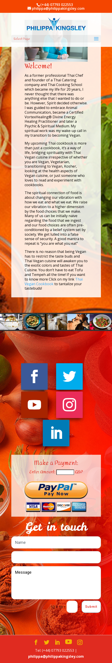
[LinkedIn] (57, 643)
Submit (91, 607)
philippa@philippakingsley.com (56, 656)
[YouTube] (68, 642)
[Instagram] (80, 643)
